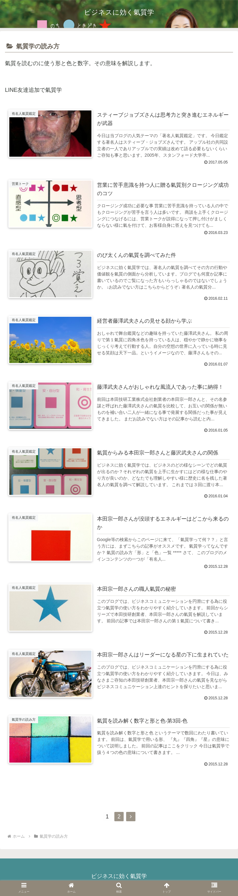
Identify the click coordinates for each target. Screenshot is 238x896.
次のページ (119, 799)
